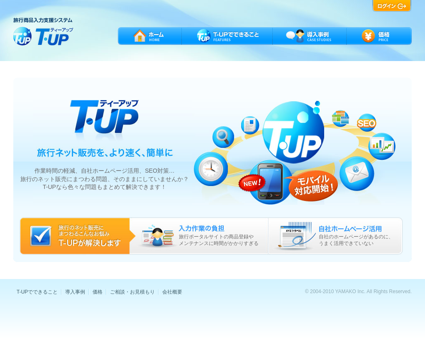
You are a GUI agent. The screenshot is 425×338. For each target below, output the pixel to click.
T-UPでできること (37, 292)
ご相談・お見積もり (132, 292)
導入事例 (75, 292)
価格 (98, 292)
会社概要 (172, 292)
